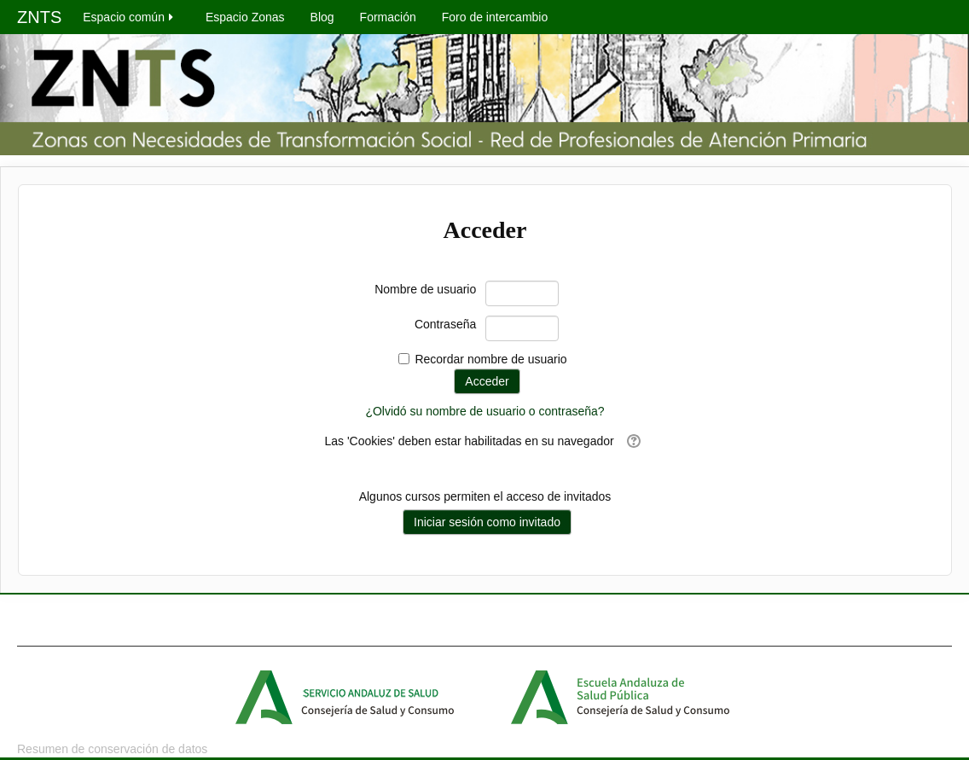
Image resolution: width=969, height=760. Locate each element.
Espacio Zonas (245, 17)
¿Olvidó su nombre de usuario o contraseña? (484, 411)
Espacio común (129, 17)
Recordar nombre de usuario (490, 359)
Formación (388, 17)
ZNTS (39, 17)
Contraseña (445, 324)
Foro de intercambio (495, 17)
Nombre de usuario (425, 289)
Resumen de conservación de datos (112, 749)
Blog (322, 17)
